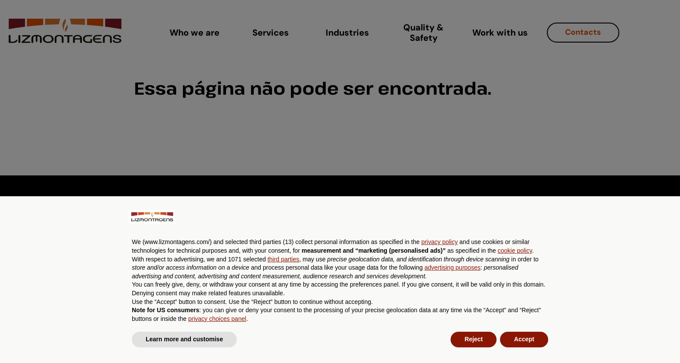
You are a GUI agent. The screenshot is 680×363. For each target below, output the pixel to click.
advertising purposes (453, 267)
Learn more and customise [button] (184, 339)
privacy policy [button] (439, 241)
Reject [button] (473, 339)
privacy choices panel (217, 318)
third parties (283, 259)
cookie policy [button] (515, 250)
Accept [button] (524, 339)
